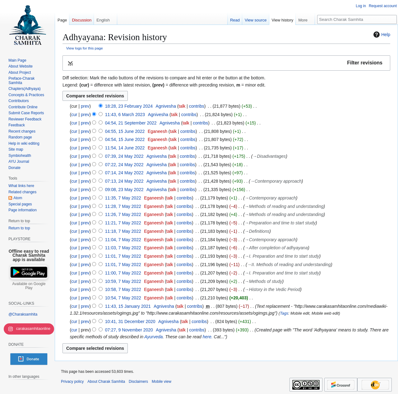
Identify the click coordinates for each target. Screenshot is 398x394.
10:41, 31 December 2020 (130, 321)
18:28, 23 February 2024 (129, 106)
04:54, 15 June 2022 (125, 139)
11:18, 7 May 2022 (123, 231)
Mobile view (161, 381)
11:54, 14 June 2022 (125, 147)
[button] (226, 63)
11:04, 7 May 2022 (123, 239)
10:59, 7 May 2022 (123, 281)
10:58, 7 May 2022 (123, 289)
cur (74, 114)
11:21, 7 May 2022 (123, 222)
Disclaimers (138, 381)
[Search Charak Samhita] (357, 19)
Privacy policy (72, 381)
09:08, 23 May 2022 (124, 189)
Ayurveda (153, 336)
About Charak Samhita (106, 381)
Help (381, 34)
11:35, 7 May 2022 (123, 197)
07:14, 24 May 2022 (124, 172)
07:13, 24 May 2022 (124, 181)
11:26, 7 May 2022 (123, 214)
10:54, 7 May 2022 (123, 297)
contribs (196, 106)
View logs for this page (84, 48)
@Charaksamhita (22, 314)
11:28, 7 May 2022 (123, 206)
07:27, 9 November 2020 (129, 329)
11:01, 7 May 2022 (123, 256)
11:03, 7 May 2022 (123, 247)
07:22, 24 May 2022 (124, 164)
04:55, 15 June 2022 (125, 131)
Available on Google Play (28, 286)
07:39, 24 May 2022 (124, 156)
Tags (284, 313)
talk (182, 106)
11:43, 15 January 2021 (128, 306)
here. (208, 336)
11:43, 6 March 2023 (125, 114)
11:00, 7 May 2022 (123, 272)
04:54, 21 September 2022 (131, 122)
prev (85, 106)
